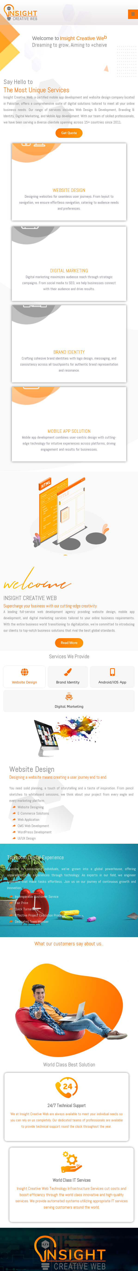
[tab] (24, 677)
